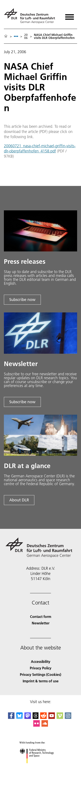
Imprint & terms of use (41, 681)
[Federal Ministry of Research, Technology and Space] (40, 766)
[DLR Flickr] (36, 725)
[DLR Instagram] (68, 717)
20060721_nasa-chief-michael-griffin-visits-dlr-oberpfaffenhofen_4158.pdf (40, 148)
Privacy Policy (40, 668)
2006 (26, 36)
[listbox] (16, 36)
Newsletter (40, 623)
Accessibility (40, 661)
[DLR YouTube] (51, 717)
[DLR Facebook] (11, 717)
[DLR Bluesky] (19, 717)
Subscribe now (22, 299)
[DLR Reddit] (43, 717)
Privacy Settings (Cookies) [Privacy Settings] (40, 674)
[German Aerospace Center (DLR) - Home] (31, 16)
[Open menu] (69, 15)
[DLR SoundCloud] (44, 725)
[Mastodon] (27, 717)
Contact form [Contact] (40, 616)
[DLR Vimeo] (60, 717)
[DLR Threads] (36, 717)
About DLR (19, 499)
